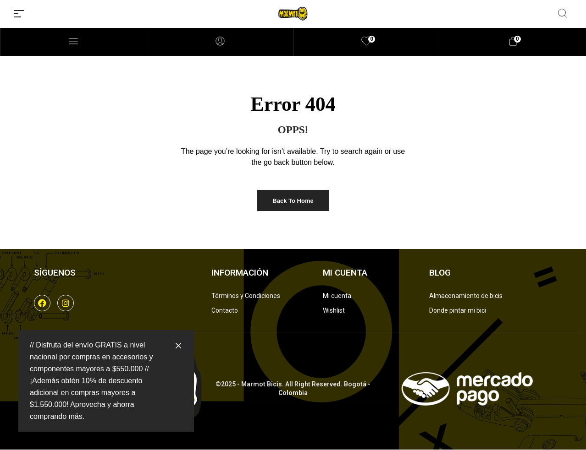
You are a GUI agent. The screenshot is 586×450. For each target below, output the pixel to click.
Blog (440, 272)
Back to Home (292, 200)
